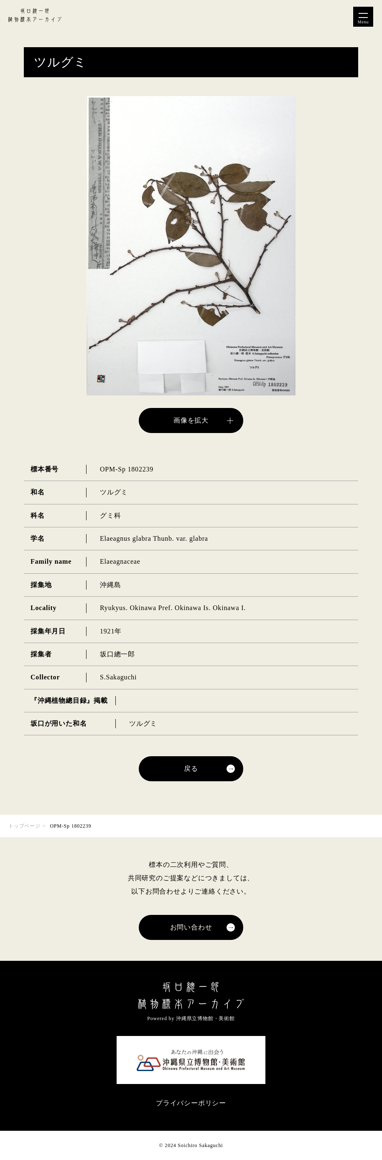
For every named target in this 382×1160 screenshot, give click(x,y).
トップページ (24, 826)
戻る (191, 768)
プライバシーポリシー (191, 1103)
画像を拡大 (191, 420)
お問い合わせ (191, 927)
